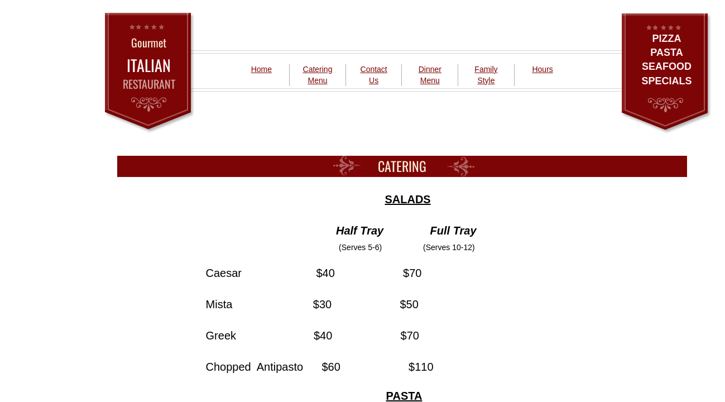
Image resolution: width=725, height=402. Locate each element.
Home (261, 69)
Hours (542, 69)
